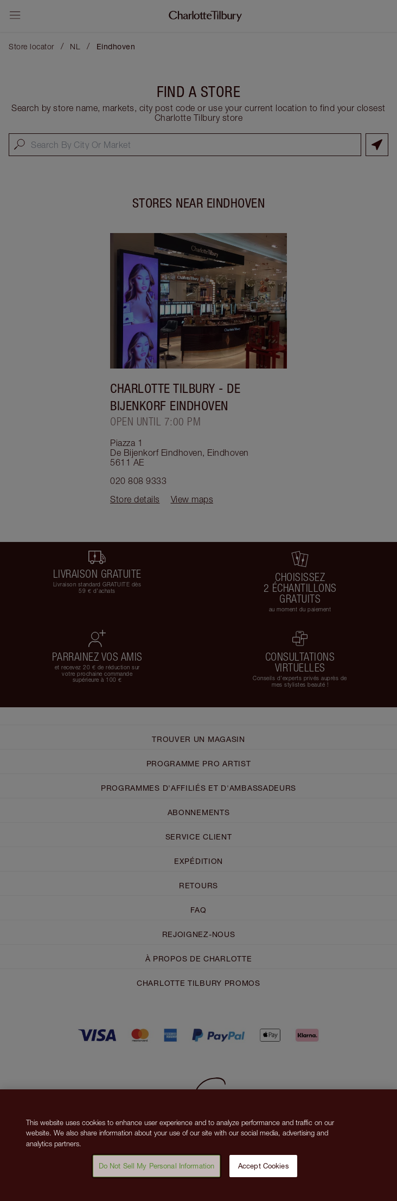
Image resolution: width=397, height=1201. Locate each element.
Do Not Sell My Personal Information (157, 1170)
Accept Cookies (263, 1170)
